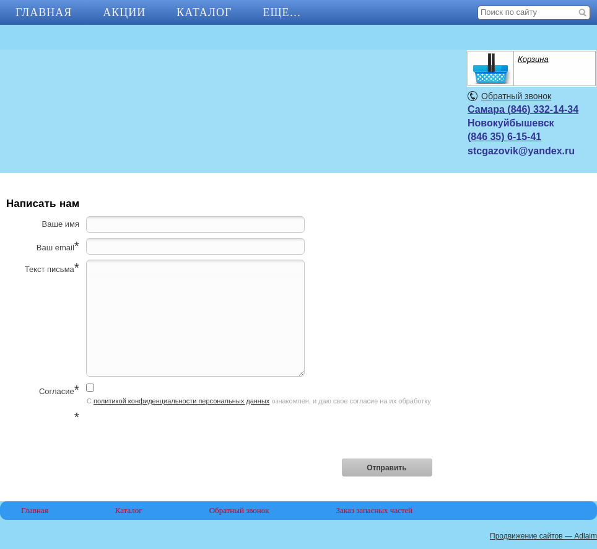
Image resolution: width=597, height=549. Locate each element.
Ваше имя (60, 224)
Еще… (282, 12)
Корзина (533, 59)
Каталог (204, 12)
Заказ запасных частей (374, 510)
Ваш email (55, 247)
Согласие (56, 391)
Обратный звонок (516, 96)
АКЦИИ (124, 12)
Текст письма (49, 269)
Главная (43, 12)
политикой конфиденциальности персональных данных (181, 401)
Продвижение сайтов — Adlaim (543, 536)
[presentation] (180, 433)
